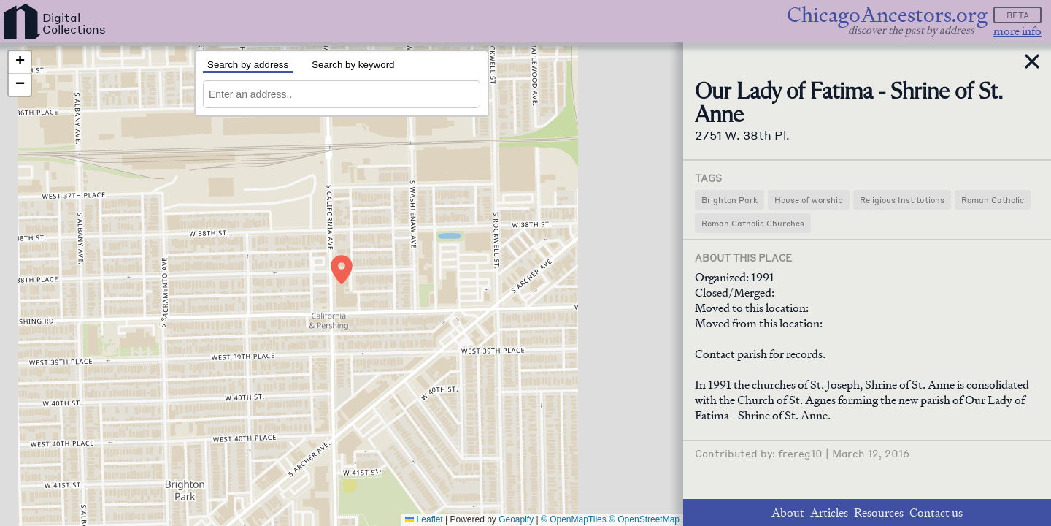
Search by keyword (353, 64)
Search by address (247, 64)
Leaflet (423, 519)
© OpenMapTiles (574, 519)
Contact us (936, 512)
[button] (341, 269)
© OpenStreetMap (644, 519)
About (787, 512)
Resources (879, 512)
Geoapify (516, 519)
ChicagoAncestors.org (887, 15)
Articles (829, 512)
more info (1017, 31)
